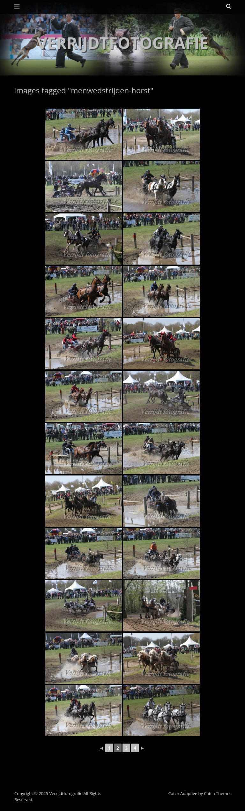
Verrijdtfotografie (122, 43)
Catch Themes (217, 793)
